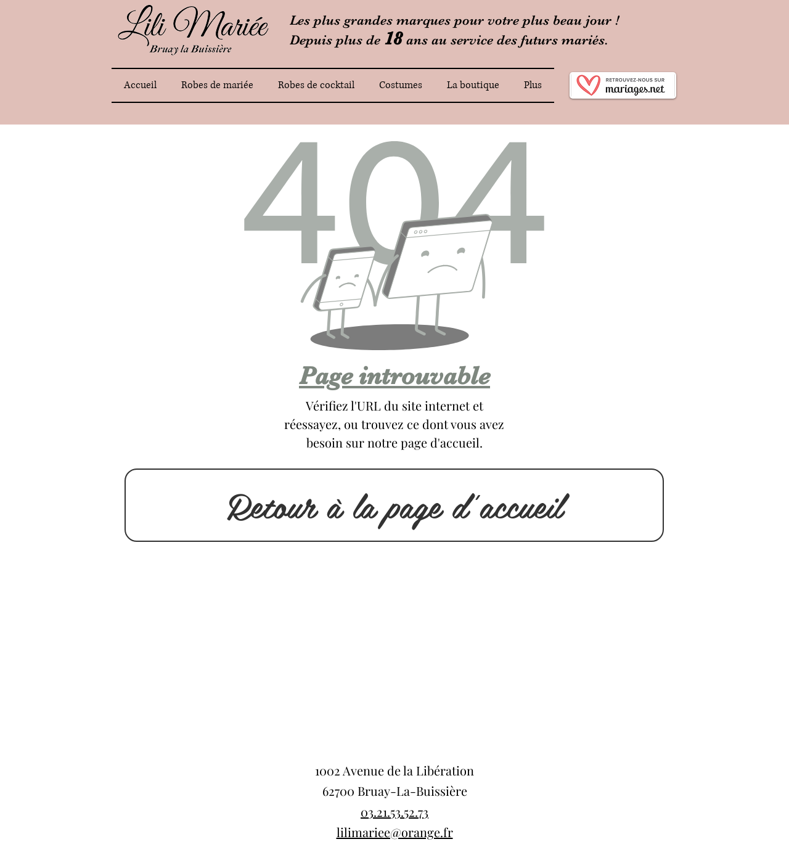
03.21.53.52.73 (394, 811)
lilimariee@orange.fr (395, 832)
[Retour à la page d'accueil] (394, 505)
